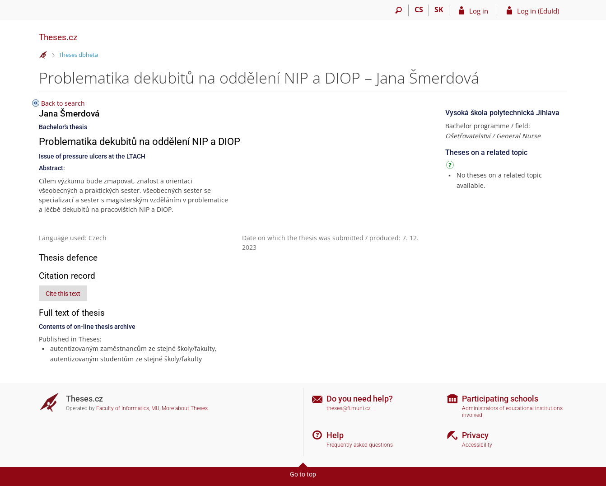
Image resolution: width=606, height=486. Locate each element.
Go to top (303, 474)
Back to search (63, 103)
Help (335, 435)
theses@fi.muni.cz (348, 408)
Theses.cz (58, 37)
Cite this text (63, 293)
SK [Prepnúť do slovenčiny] (438, 9)
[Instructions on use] (451, 166)
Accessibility (477, 445)
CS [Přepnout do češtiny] (419, 9)
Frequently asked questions (359, 445)
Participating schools (500, 398)
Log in (478, 10)
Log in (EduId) (538, 10)
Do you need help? (359, 398)
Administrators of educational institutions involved (512, 411)
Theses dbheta (78, 55)
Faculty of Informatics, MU (127, 408)
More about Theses (185, 408)
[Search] (398, 10)
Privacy (475, 435)
